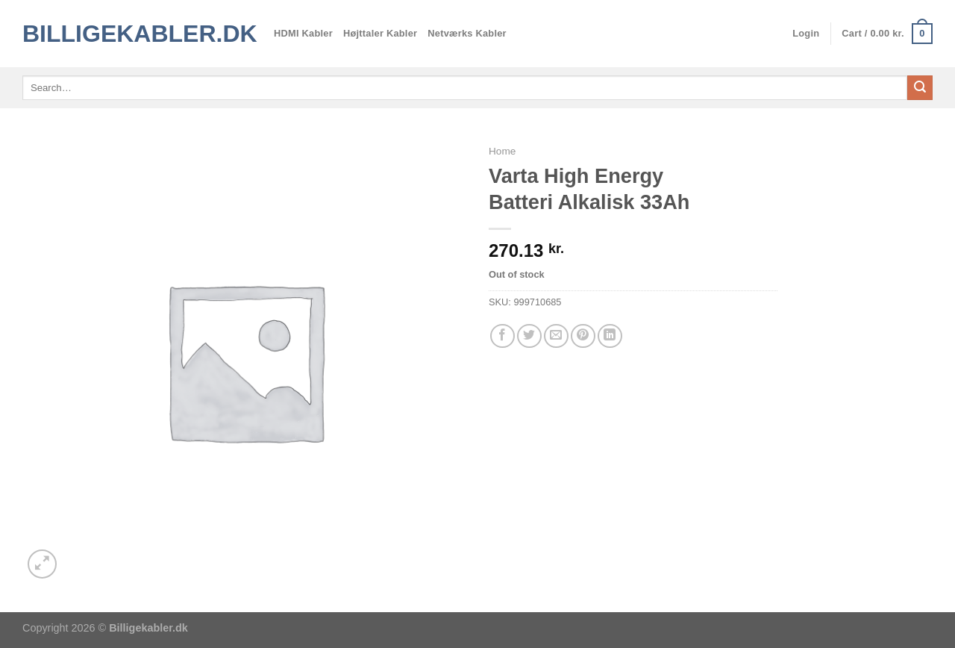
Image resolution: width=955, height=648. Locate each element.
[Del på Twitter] (529, 336)
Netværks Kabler (467, 33)
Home (502, 151)
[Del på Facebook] (502, 336)
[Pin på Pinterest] (583, 336)
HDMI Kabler (303, 33)
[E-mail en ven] (556, 336)
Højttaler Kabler (380, 33)
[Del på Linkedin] (610, 336)
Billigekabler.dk (136, 34)
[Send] (920, 88)
